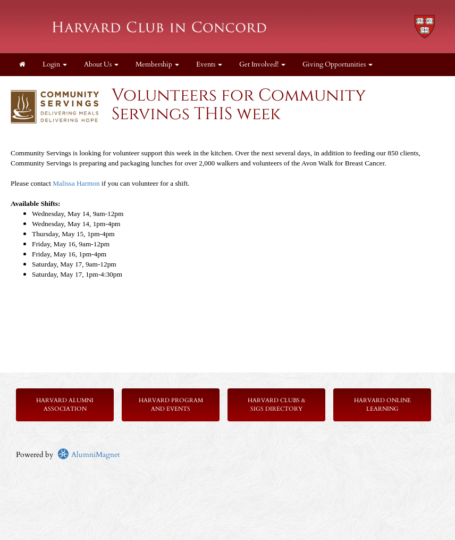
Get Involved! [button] (262, 64)
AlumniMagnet (88, 455)
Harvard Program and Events (171, 404)
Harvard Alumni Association (65, 404)
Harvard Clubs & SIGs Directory (277, 404)
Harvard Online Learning (382, 404)
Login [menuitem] (55, 64)
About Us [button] (101, 64)
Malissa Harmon (77, 183)
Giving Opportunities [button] (337, 64)
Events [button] (209, 64)
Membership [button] (157, 64)
